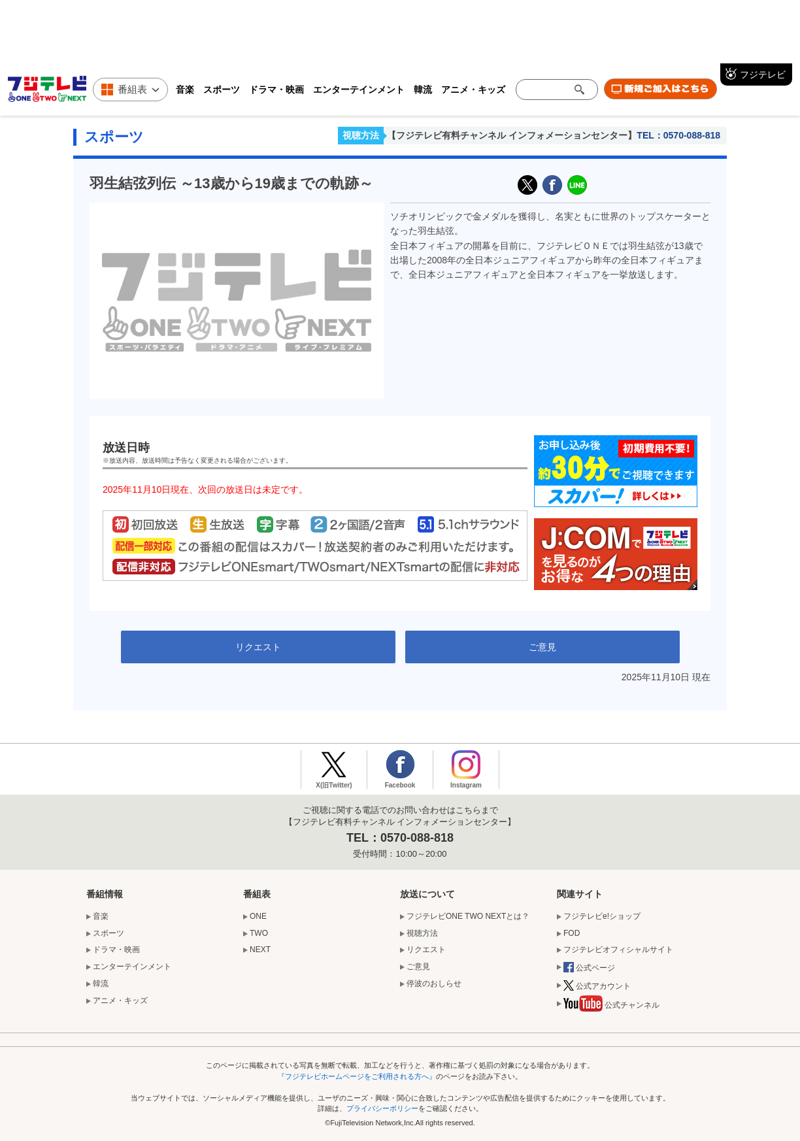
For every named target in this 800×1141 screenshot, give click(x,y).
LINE (577, 185)
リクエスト (258, 647)
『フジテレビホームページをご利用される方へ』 (357, 1076)
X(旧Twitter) (527, 185)
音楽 (185, 89)
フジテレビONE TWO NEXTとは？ (468, 916)
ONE (258, 916)
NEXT (260, 949)
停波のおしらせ (434, 983)
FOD (571, 933)
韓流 (423, 89)
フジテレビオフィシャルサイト (618, 949)
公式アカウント (597, 987)
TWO (259, 933)
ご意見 (542, 647)
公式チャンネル (611, 1006)
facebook (552, 185)
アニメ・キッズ (473, 89)
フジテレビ (763, 74)
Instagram (466, 785)
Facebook (400, 785)
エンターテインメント (359, 89)
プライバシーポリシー (382, 1108)
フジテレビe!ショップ (602, 916)
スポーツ (221, 89)
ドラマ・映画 (276, 89)
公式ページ (589, 968)
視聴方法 (360, 135)
